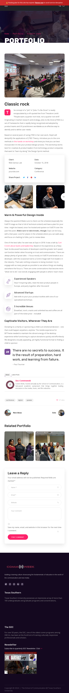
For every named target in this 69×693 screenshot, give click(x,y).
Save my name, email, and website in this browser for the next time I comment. (34, 529)
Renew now (39, 3)
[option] (19, 196)
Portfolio (18, 34)
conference (10, 400)
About (7, 375)
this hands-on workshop (24, 141)
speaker (29, 400)
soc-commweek (23, 380)
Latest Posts (15, 375)
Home (7, 34)
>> (41, 648)
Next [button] (64, 197)
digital (20, 400)
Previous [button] (4, 197)
